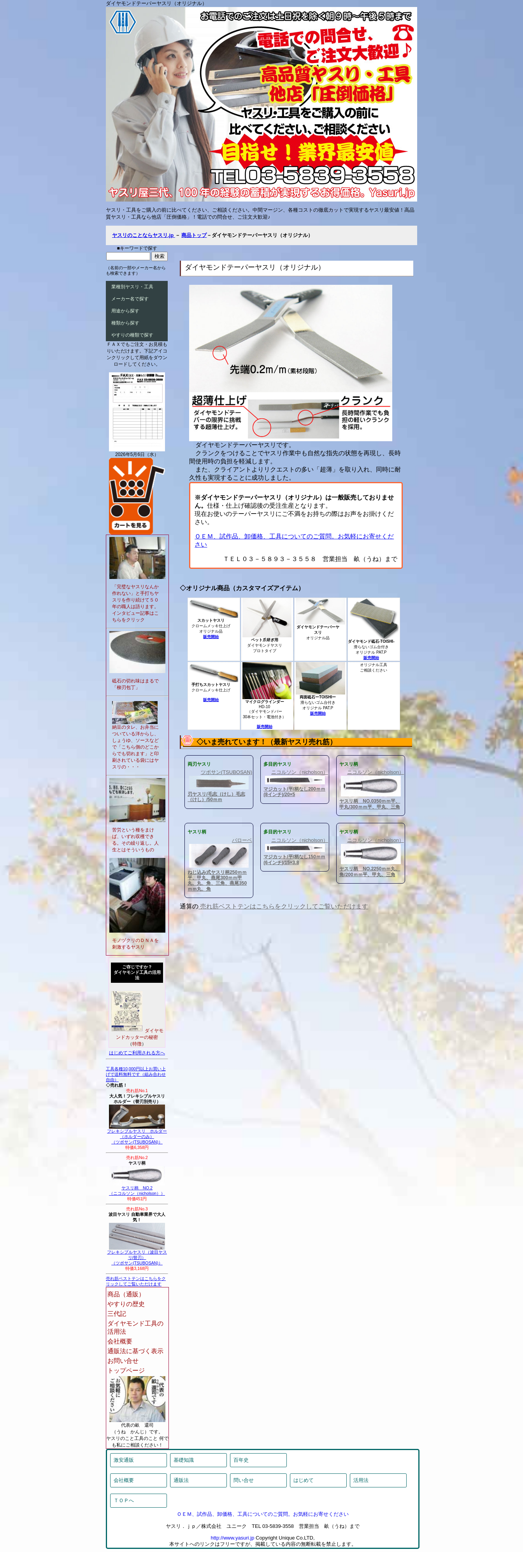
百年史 (241, 1460)
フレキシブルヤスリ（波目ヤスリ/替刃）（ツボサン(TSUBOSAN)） (137, 1255)
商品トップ (194, 235)
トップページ (126, 1370)
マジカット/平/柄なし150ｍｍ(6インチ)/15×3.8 (294, 859)
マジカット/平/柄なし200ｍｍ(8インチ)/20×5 (294, 791)
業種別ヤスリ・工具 (132, 286)
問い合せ (243, 1480)
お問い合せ (123, 1360)
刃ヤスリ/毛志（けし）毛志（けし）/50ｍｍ (216, 796)
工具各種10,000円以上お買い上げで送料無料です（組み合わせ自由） (136, 1074)
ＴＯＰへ (124, 1500)
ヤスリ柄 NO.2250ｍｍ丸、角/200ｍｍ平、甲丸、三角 (369, 871)
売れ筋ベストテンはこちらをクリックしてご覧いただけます (283, 906)
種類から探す (125, 323)
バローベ (242, 840)
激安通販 (124, 1460)
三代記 (116, 1313)
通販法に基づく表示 (135, 1351)
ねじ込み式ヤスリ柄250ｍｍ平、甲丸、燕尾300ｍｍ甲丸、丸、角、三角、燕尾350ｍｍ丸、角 (217, 881)
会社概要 (119, 1341)
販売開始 (211, 637)
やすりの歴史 (126, 1304)
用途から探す (125, 311)
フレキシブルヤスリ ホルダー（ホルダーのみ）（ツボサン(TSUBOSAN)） (137, 1134)
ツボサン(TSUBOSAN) (226, 772)
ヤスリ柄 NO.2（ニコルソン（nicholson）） (137, 1189)
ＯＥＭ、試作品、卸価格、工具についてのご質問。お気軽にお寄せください (263, 1514)
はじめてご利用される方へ (137, 1053)
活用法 (361, 1480)
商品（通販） (126, 1294)
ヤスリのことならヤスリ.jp (143, 235)
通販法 (181, 1480)
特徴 (137, 1044)
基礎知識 (184, 1460)
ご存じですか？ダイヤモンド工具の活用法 (137, 972)
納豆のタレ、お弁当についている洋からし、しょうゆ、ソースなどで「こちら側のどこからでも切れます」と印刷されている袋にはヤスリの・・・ (135, 747)
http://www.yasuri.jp (232, 1538)
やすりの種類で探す (132, 335)
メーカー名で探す (130, 299)
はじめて (303, 1480)
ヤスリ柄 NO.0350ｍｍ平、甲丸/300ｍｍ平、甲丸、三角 (369, 803)
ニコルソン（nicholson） (299, 772)
